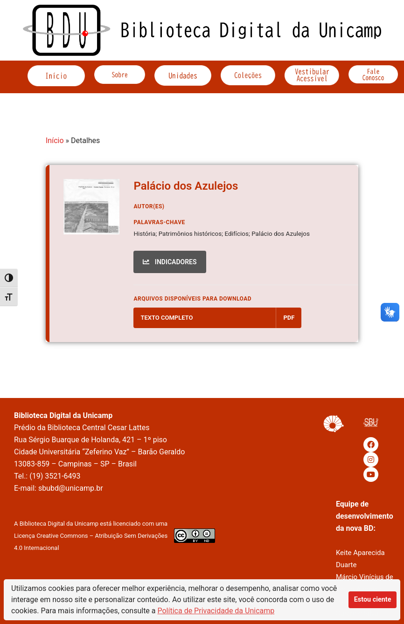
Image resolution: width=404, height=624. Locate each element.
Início (55, 140)
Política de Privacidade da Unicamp (216, 610)
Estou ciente (372, 599)
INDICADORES (169, 262)
